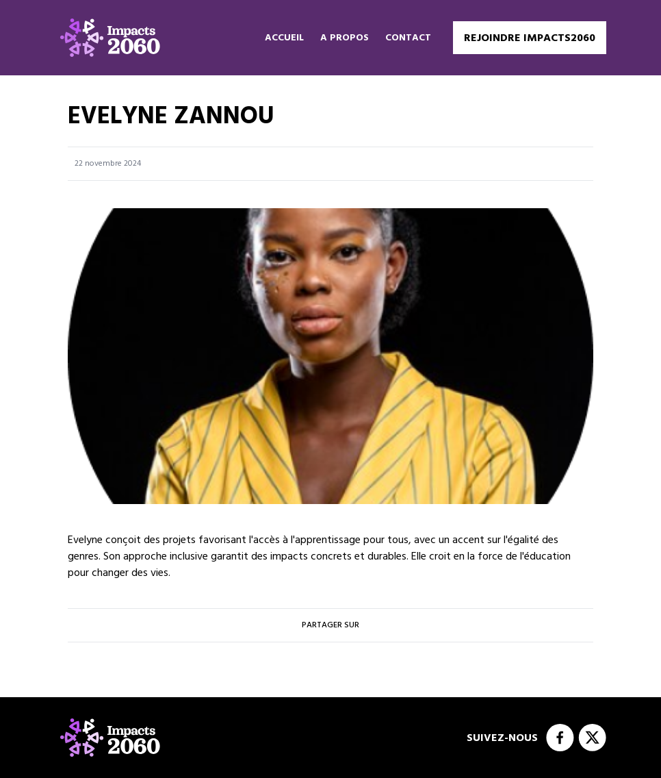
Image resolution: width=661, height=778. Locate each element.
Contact (408, 38)
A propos (344, 38)
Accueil (284, 38)
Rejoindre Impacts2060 (529, 37)
